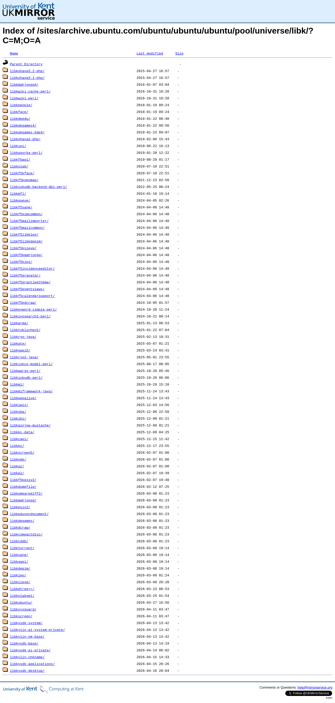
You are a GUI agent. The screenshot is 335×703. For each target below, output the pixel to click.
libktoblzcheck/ (25, 329)
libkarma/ (19, 323)
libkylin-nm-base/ (27, 636)
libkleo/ (18, 575)
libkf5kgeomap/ (24, 179)
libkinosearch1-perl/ (30, 316)
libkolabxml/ (22, 595)
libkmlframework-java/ (31, 391)
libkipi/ (18, 145)
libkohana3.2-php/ (27, 70)
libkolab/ (19, 166)
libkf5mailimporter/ (29, 220)
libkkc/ (17, 445)
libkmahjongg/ (23, 500)
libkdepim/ (20, 568)
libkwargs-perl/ (25, 370)
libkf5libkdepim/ (26, 241)
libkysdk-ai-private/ (30, 650)
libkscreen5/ (22, 452)
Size (179, 53)
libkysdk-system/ (26, 622)
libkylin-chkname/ (27, 657)
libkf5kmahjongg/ (26, 254)
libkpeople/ (21, 104)
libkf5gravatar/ (25, 275)
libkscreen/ (21, 616)
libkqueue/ (20, 200)
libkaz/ (17, 466)
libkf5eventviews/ (27, 288)
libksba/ (18, 411)
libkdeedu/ (20, 118)
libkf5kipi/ (21, 261)
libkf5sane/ (21, 207)
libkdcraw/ (20, 527)
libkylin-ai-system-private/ (37, 629)
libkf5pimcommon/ (26, 214)
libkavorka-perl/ (26, 152)
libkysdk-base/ (24, 643)
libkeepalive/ (23, 398)
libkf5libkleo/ (24, 234)
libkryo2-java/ (24, 357)
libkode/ (18, 459)
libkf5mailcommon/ (27, 227)
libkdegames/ (22, 520)
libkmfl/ (18, 193)
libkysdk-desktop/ (27, 670)
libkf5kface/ (22, 173)
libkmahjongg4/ (24, 84)
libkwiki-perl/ (24, 98)
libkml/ (17, 384)
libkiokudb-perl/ (26, 377)
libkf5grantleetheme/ (30, 282)
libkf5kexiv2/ (23, 479)
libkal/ (17, 473)
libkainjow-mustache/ (30, 425)
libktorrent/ (22, 547)
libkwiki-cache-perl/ (30, 91)
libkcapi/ (19, 438)
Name (14, 53)
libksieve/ (20, 582)
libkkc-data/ (22, 432)
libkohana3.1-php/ (27, 77)
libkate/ (18, 343)
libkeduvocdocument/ (29, 513)
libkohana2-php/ (25, 139)
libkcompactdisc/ (26, 534)
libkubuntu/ (21, 602)
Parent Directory (26, 64)
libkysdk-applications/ (32, 663)
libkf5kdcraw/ (23, 302)
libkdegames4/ (23, 125)
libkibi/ (18, 418)
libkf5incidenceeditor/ (32, 268)
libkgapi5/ (20, 350)
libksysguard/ (23, 609)
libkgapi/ (19, 561)
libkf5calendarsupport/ (32, 295)
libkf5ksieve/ (23, 248)
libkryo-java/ (23, 336)
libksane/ (19, 554)
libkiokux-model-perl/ (31, 363)
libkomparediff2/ (26, 493)
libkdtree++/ (22, 588)
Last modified (149, 53)
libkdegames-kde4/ (27, 132)
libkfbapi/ (20, 159)
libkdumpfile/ (23, 486)
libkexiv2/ (20, 507)
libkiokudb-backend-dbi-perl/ (38, 186)
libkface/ (19, 111)
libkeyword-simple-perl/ (33, 309)
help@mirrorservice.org (315, 687)
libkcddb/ (19, 541)
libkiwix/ (19, 404)
